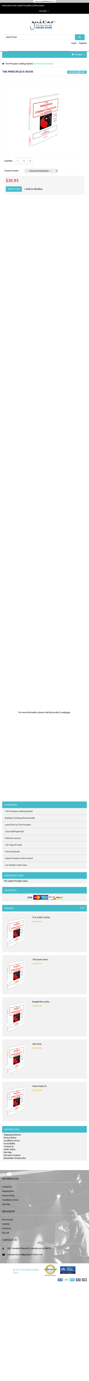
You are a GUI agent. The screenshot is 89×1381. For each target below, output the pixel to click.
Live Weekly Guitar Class (16, 865)
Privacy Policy (8, 1195)
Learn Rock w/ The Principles (18, 825)
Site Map (8, 1152)
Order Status (9, 1149)
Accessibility (9, 1143)
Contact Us (9, 1146)
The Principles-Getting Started (19, 64)
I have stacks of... (39, 1086)
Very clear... (37, 1044)
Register (83, 43)
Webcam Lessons (13, 838)
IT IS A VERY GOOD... (41, 917)
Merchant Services (50, 1275)
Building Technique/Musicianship (20, 818)
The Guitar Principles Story (16, 881)
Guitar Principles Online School (19, 858)
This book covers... (40, 959)
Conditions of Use (12, 1140)
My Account (7, 1219)
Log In (74, 43)
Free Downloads (12, 851)
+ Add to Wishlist (33, 189)
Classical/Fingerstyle (14, 831)
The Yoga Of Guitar (13, 845)
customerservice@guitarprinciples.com (25, 1254)
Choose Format (11, 171)
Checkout (6, 1228)
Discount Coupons (12, 1155)
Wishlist (5, 1224)
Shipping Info (8, 1191)
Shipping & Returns (12, 1135)
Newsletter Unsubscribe (15, 1158)
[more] (82, 908)
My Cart (5, 1233)
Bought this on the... (41, 1002)
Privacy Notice (10, 1138)
